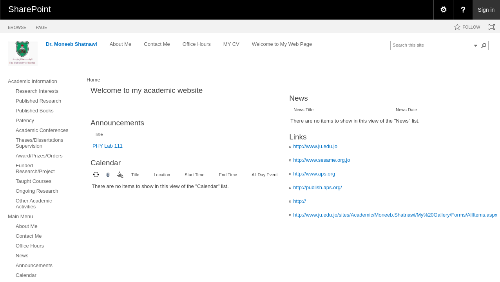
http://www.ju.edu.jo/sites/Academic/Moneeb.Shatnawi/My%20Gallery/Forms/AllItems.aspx (395, 215)
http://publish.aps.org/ (317, 187)
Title (99, 134)
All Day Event (264, 174)
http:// (299, 201)
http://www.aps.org (314, 174)
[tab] (17, 26)
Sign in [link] (486, 10)
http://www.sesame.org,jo (321, 160)
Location (162, 174)
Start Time (194, 174)
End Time (228, 174)
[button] (484, 45)
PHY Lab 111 (107, 146)
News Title (303, 109)
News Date (406, 109)
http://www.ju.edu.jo (315, 146)
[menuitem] (443, 10)
